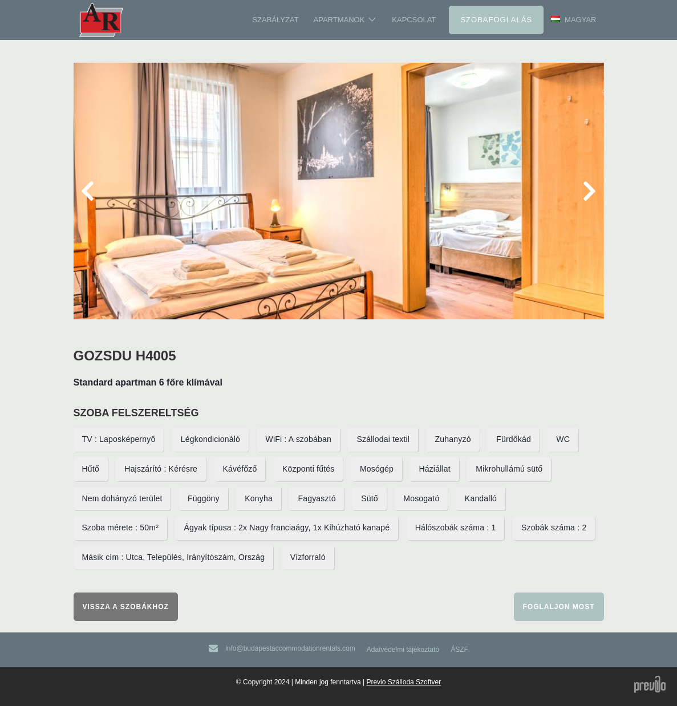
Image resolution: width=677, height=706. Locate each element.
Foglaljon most (559, 607)
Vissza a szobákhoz (126, 607)
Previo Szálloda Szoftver (403, 682)
